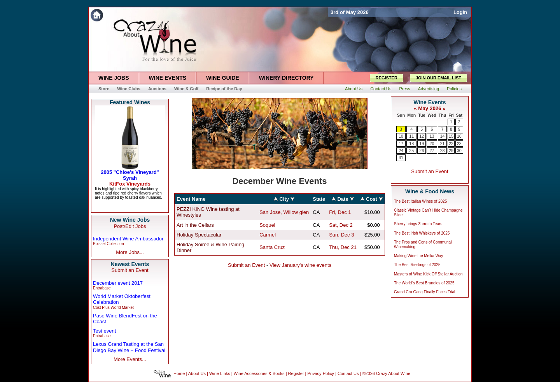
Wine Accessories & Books (259, 373)
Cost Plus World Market (113, 307)
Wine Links (219, 373)
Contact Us (348, 373)
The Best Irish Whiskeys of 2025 (422, 233)
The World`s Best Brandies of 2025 (424, 283)
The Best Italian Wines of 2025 (420, 201)
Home (179, 373)
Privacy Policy (321, 373)
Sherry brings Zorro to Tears (418, 224)
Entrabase (102, 288)
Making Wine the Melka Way (418, 256)
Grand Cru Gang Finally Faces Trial (424, 292)
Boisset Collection (108, 244)
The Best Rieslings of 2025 (417, 265)
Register (296, 373)
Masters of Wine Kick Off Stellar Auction (428, 274)
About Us (197, 373)
